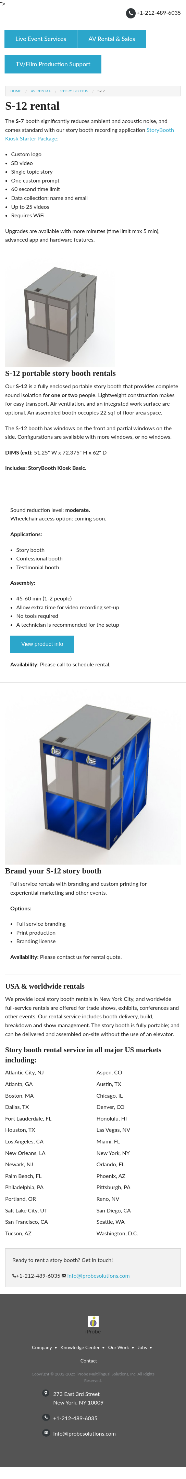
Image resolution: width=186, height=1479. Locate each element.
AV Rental (40, 91)
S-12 (101, 91)
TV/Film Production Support (53, 64)
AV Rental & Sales (111, 38)
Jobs (142, 1347)
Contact (88, 1360)
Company (42, 1347)
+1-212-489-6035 (159, 12)
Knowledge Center (79, 1347)
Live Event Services (40, 38)
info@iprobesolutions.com (97, 1275)
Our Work (118, 1347)
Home (15, 91)
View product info (42, 644)
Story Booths (74, 91)
